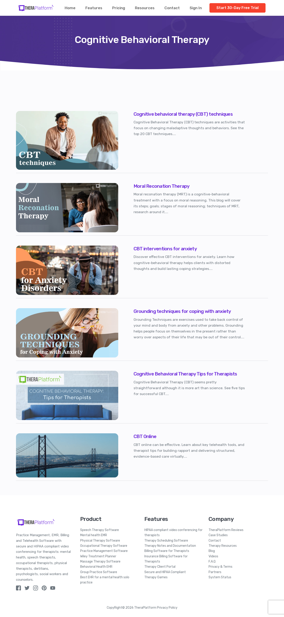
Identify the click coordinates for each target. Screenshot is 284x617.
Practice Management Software (104, 551)
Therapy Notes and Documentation (170, 546)
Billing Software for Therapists (166, 551)
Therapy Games (156, 577)
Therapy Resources (223, 546)
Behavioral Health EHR (96, 567)
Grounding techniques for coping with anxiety (182, 311)
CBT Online (145, 436)
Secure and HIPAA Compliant (165, 572)
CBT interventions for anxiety (165, 248)
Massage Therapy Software (100, 561)
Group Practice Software (98, 572)
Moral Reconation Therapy (162, 186)
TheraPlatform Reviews (226, 530)
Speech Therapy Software (99, 530)
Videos (213, 556)
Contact (172, 8)
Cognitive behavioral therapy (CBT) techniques (183, 114)
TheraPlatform (145, 608)
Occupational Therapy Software (103, 546)
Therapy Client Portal (159, 567)
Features (93, 8)
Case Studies (218, 535)
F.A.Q (212, 561)
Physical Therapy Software (100, 540)
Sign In (196, 8)
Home (70, 8)
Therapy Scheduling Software (166, 540)
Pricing (118, 8)
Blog (212, 551)
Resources (144, 8)
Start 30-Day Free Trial (237, 8)
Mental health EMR (93, 535)
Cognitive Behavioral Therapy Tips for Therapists (185, 374)
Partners (215, 572)
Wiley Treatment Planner (98, 556)
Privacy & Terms (220, 567)
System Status (220, 577)
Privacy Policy (167, 608)
